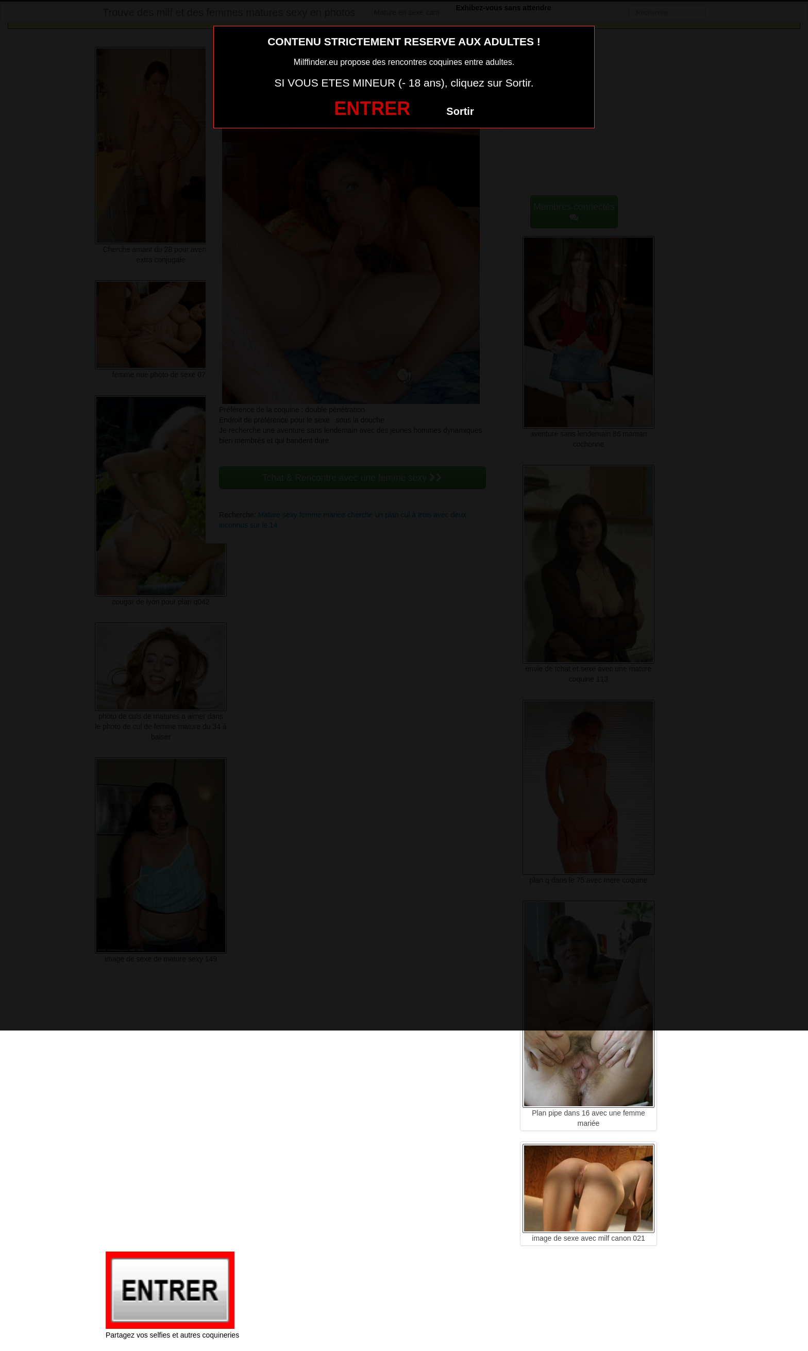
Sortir (460, 111)
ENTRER (372, 108)
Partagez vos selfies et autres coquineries (172, 1335)
